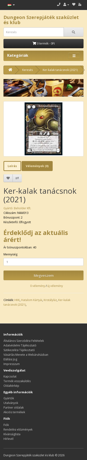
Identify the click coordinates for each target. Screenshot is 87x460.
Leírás (12, 166)
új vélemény (55, 286)
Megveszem (44, 275)
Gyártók (8, 398)
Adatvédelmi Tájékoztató (19, 345)
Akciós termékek (14, 412)
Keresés (27, 70)
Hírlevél (8, 439)
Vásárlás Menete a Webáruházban (25, 355)
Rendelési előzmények (17, 429)
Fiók (6, 425)
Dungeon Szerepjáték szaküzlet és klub (41, 19)
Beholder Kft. (22, 208)
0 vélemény (37, 286)
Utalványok (10, 403)
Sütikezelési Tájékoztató (19, 350)
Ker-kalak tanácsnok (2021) (60, 70)
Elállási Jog (10, 359)
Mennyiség (10, 254)
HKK (17, 300)
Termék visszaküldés (17, 381)
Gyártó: (8, 208)
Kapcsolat (9, 376)
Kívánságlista (11, 434)
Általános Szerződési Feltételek (23, 341)
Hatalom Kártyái (31, 300)
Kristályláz (50, 300)
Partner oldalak (13, 407)
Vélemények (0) (37, 166)
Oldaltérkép (11, 386)
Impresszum (11, 364)
